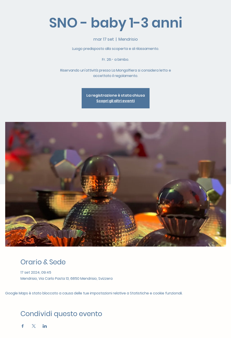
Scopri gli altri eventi (115, 100)
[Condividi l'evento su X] (34, 326)
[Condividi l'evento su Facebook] (23, 326)
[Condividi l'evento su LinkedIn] (45, 326)
